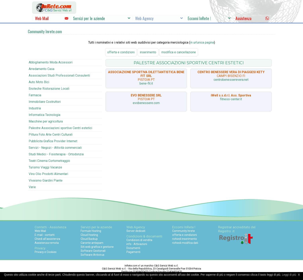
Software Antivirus (92, 254)
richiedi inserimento (184, 238)
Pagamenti (133, 252)
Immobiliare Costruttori (45, 102)
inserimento (148, 52)
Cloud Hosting (89, 234)
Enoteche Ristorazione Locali (49, 88)
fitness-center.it (231, 99)
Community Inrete (183, 230)
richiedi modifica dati (185, 242)
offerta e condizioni (121, 52)
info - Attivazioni (136, 244)
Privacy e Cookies (46, 252)
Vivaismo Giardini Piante (46, 180)
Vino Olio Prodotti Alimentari (48, 174)
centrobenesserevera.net (231, 80)
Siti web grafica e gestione (97, 246)
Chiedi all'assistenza (47, 238)
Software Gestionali (93, 250)
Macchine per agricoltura (46, 121)
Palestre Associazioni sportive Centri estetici (60, 128)
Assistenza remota (47, 242)
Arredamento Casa (41, 69)
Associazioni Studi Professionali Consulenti (59, 75)
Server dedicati (135, 230)
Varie (32, 187)
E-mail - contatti (45, 234)
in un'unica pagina (202, 42)
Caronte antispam (92, 242)
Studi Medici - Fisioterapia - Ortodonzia (56, 154)
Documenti (133, 248)
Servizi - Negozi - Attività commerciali (55, 148)
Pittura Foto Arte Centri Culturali (50, 134)
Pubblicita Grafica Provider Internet (53, 141)
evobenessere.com (146, 103)
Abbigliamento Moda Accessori (50, 62)
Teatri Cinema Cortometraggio (49, 161)
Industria (35, 108)
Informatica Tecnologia (44, 115)
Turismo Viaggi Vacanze (45, 167)
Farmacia (35, 95)
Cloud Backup (89, 238)
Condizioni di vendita (139, 240)
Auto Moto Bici (39, 82)
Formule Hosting (91, 230)
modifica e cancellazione (178, 52)
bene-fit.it (146, 83)
